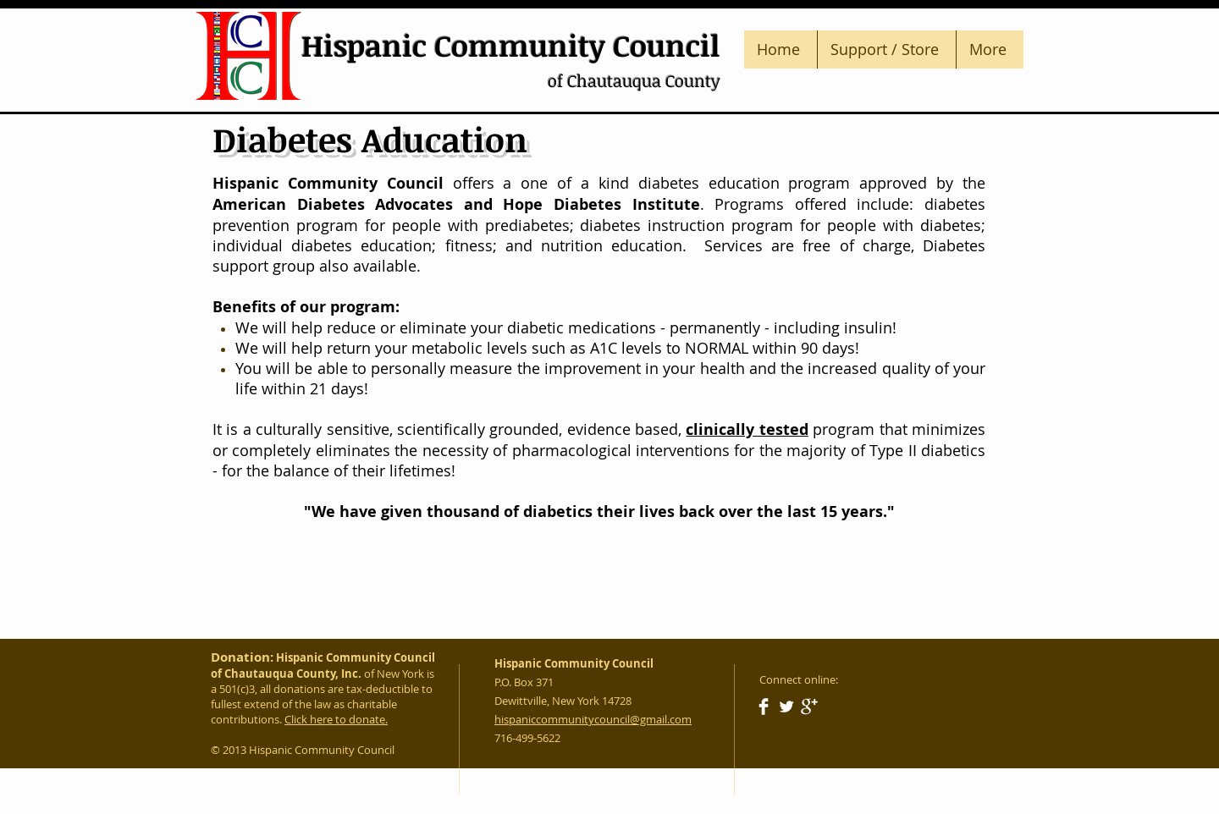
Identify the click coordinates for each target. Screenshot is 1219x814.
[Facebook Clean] (763, 706)
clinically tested (747, 429)
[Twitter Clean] (786, 706)
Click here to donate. (336, 719)
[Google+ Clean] (809, 706)
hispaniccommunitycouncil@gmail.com (593, 719)
